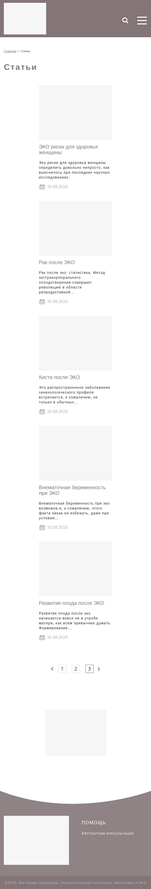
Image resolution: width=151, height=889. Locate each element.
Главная (10, 51)
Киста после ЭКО (59, 377)
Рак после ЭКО (57, 262)
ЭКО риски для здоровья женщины (68, 149)
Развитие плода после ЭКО (71, 603)
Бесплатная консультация (108, 833)
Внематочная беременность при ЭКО (72, 490)
